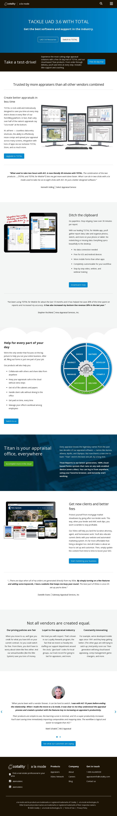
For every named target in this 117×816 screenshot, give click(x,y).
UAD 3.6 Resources (48, 39)
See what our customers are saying (58, 743)
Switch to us (11, 421)
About (71, 772)
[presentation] (1, 711)
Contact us (91, 781)
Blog (71, 781)
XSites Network (57, 776)
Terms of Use (70, 808)
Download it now (78, 285)
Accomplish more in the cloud (18, 464)
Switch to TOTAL (70, 39)
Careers (72, 776)
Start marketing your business (83, 561)
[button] (57, 737)
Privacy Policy (82, 808)
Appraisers (55, 772)
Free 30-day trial (96, 61)
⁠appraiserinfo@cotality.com (98, 776)
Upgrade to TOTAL (14, 156)
